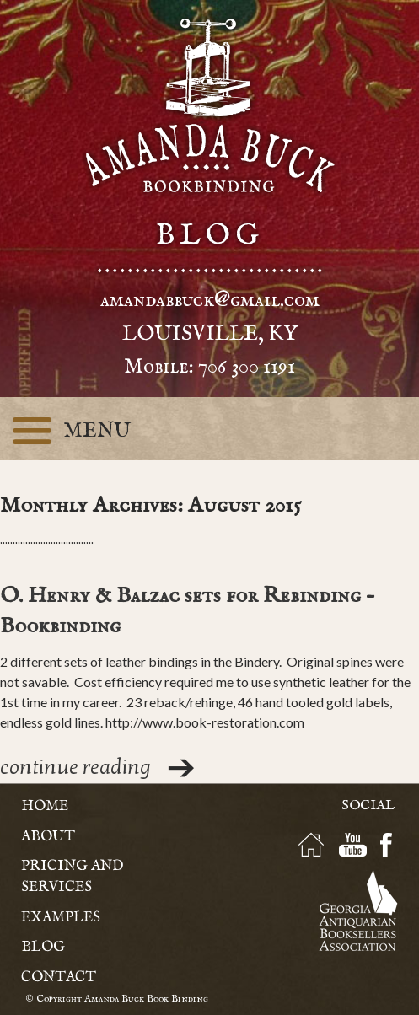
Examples (60, 917)
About (48, 837)
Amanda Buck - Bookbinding (209, 105)
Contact (58, 977)
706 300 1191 (246, 366)
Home (44, 806)
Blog (43, 947)
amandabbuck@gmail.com (210, 300)
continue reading (75, 767)
